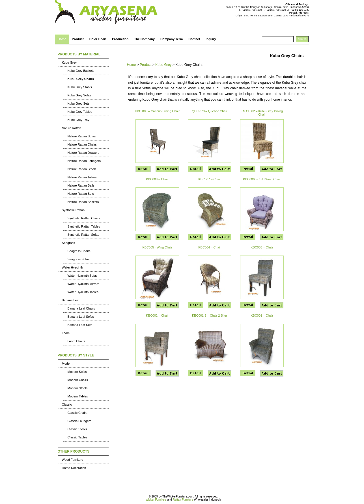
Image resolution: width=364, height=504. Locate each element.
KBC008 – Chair (157, 179)
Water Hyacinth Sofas (83, 275)
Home (62, 39)
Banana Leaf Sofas (81, 316)
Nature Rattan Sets (81, 193)
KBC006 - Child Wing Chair (262, 179)
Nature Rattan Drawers (84, 152)
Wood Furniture (72, 459)
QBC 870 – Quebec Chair (209, 111)
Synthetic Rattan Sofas (83, 234)
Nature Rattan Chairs (82, 144)
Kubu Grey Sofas (79, 95)
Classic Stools (77, 429)
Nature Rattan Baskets (83, 202)
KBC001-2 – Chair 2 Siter (209, 315)
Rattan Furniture (183, 499)
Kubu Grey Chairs (81, 79)
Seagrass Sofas (79, 259)
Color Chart (98, 39)
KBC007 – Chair (209, 179)
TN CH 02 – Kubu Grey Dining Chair (262, 112)
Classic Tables (77, 437)
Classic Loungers (79, 421)
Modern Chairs (78, 380)
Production (120, 39)
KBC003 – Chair (262, 247)
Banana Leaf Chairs (81, 308)
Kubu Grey (69, 62)
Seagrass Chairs (79, 251)
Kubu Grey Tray (78, 120)
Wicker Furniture (156, 499)
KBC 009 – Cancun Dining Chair (157, 111)
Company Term (171, 39)
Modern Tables (78, 396)
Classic (67, 404)
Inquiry (211, 39)
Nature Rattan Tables (82, 177)
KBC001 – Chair (262, 315)
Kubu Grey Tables (80, 111)
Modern (67, 363)
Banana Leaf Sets (80, 324)
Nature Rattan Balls (81, 185)
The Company (144, 39)
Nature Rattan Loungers (84, 161)
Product (78, 39)
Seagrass (68, 243)
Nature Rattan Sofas (82, 136)
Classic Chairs (77, 412)
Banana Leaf (70, 300)
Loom (66, 333)
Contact (194, 39)
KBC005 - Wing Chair (157, 247)
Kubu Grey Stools (80, 87)
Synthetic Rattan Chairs (84, 218)
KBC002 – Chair (157, 315)
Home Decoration (74, 468)
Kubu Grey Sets (79, 103)
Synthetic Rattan (73, 210)
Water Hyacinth (72, 267)
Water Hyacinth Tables (83, 292)
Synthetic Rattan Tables (84, 226)
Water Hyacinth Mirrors (83, 283)
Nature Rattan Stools (82, 169)
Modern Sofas (77, 371)
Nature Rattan (71, 128)
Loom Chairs (76, 341)
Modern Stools (78, 388)
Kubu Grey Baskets (81, 70)
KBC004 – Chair (209, 247)
